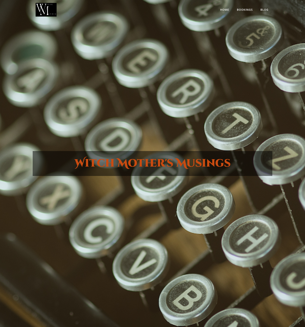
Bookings (245, 9)
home (224, 9)
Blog (264, 9)
